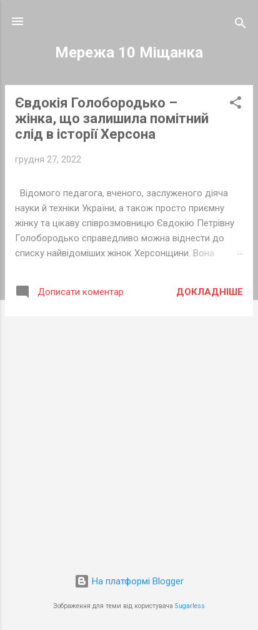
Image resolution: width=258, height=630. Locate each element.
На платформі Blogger (129, 581)
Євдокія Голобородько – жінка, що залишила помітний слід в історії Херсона (112, 118)
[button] (235, 104)
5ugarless (190, 606)
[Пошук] (240, 25)
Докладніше (209, 292)
